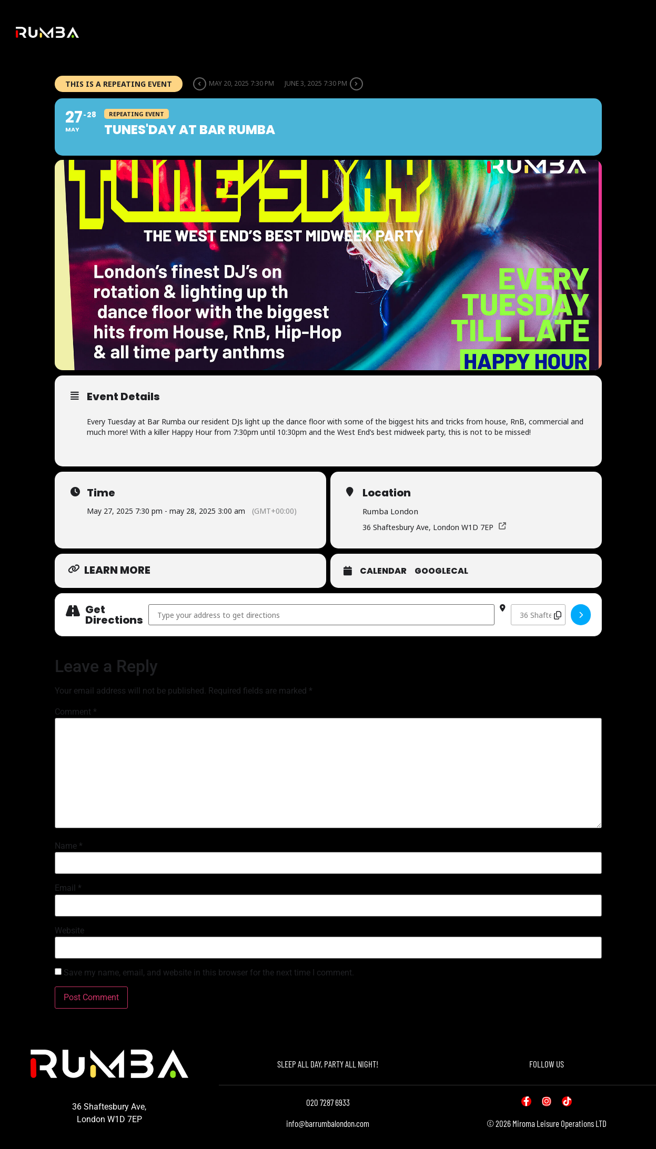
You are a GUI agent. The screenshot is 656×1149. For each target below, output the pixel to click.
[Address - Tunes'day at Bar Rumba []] (321, 614)
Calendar (383, 571)
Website (69, 931)
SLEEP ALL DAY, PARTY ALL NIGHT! (327, 1064)
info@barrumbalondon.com (327, 1123)
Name (69, 846)
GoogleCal (441, 571)
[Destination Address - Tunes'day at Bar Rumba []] (538, 614)
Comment (76, 712)
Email (68, 888)
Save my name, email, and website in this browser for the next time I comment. (209, 973)
